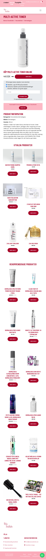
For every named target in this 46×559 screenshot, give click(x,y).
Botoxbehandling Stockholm (11, 542)
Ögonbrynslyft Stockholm (10, 548)
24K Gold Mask (33, 243)
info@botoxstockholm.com (32, 2)
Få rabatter (23, 96)
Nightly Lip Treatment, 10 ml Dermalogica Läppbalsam (33, 332)
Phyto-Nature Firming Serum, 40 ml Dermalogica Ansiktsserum (13, 417)
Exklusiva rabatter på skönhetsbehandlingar (20, 86)
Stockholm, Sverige (30, 545)
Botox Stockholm (9, 20)
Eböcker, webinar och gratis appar (17, 88)
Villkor (35, 554)
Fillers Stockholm (9, 545)
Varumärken (19, 20)
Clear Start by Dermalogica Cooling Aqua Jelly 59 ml (33, 291)
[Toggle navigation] (40, 10)
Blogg (24, 554)
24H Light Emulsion (13, 243)
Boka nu (23, 108)
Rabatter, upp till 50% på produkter (18, 84)
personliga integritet (20, 99)
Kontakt (29, 554)
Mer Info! (29, 76)
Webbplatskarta (36, 556)
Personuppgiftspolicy (25, 556)
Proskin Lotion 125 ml (33, 165)
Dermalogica (28, 20)
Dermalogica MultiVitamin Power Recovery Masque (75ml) (13, 291)
